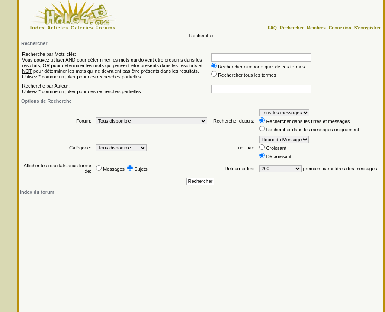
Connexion (340, 28)
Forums (106, 27)
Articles (57, 27)
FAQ (272, 28)
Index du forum (37, 192)
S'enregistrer (367, 28)
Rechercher (292, 28)
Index (37, 27)
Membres (316, 28)
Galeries (82, 27)
